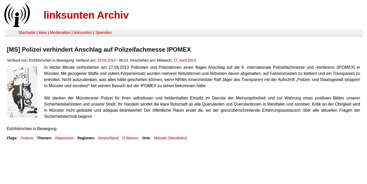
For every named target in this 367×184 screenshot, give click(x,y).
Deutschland (108, 138)
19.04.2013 (106, 60)
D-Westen (130, 138)
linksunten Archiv (86, 15)
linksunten (83, 32)
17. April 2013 (185, 60)
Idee (43, 32)
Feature (27, 138)
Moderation (60, 32)
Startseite (26, 32)
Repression (64, 138)
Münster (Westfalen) (170, 138)
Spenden (103, 32)
